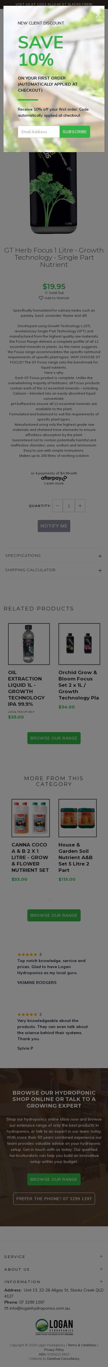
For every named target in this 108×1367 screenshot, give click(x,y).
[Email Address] (39, 132)
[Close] (98, 14)
